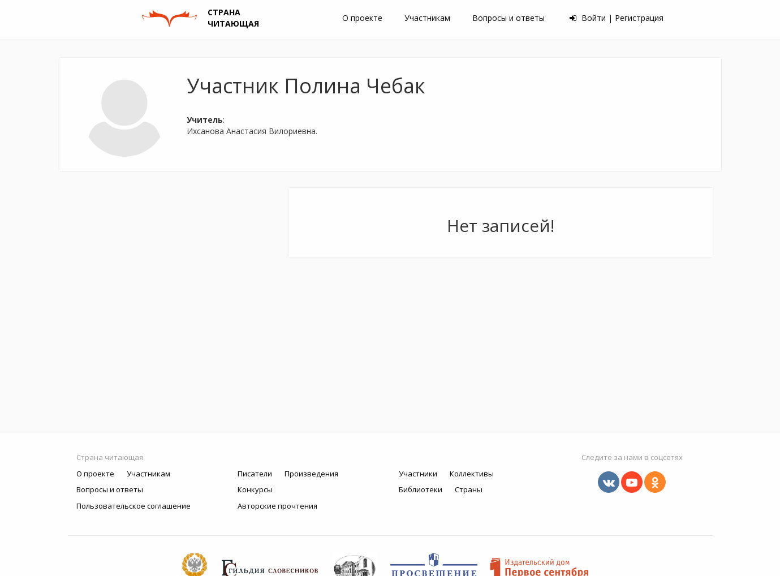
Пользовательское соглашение (133, 506)
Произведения (311, 473)
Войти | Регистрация (616, 17)
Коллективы (472, 473)
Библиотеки (420, 489)
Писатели (255, 473)
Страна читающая (109, 457)
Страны (468, 489)
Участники (418, 473)
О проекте (362, 17)
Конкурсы (255, 489)
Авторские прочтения (277, 506)
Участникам (427, 17)
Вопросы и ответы (508, 17)
